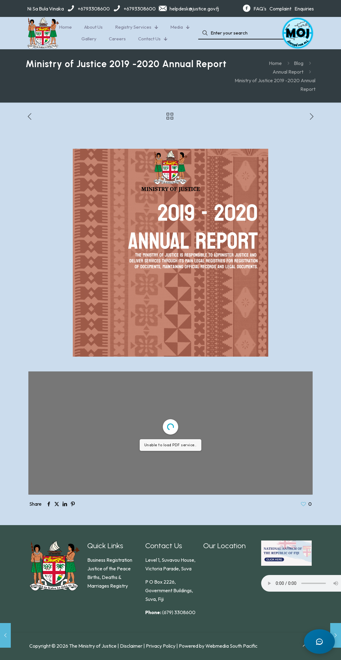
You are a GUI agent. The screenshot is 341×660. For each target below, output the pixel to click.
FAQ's (259, 9)
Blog (298, 63)
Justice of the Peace (109, 568)
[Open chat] (319, 641)
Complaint (280, 9)
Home (275, 63)
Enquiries (304, 9)
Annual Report (288, 72)
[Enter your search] (243, 33)
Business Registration (109, 560)
